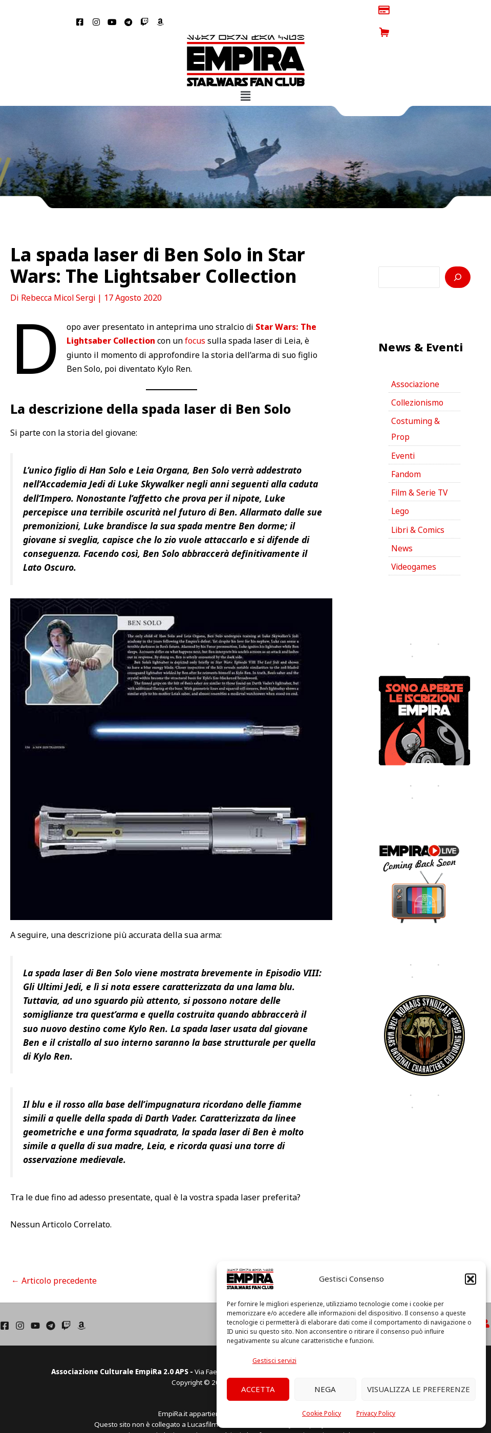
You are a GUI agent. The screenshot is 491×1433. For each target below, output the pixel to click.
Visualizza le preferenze (418, 1389)
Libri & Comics (418, 511)
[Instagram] (20, 1303)
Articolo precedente (54, 1258)
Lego (400, 492)
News (402, 529)
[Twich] (66, 1303)
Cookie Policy (321, 1413)
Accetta (258, 1389)
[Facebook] (4, 1303)
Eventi (403, 435)
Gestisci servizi (274, 1360)
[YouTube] (35, 1303)
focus (196, 318)
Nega (325, 1389)
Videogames (414, 548)
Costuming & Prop (415, 408)
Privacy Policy (375, 1413)
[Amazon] (81, 1303)
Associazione (416, 362)
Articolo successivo (300, 1258)
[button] (470, 1279)
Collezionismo (418, 381)
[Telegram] (50, 1303)
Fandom (406, 454)
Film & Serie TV (420, 473)
